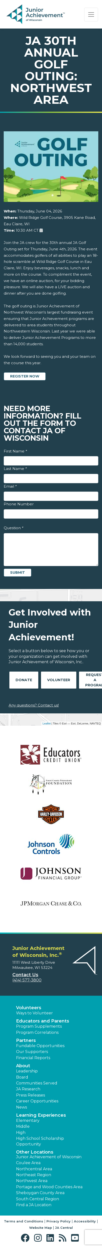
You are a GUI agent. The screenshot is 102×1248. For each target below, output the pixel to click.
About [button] (23, 1066)
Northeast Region (33, 1175)
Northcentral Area (34, 1169)
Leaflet (46, 723)
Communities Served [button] (36, 1083)
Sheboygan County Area (40, 1192)
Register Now (24, 376)
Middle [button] (23, 1126)
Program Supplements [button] (39, 1026)
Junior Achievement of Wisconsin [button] (49, 1157)
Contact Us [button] (25, 975)
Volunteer (58, 680)
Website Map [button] (40, 1228)
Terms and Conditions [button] (23, 1221)
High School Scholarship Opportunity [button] (40, 1141)
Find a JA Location (33, 1205)
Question (13, 528)
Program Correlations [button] (37, 1032)
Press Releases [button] (30, 1095)
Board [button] (22, 1077)
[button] (26, 1238)
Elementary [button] (28, 1120)
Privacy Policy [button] (58, 1221)
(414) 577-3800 (26, 980)
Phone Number (19, 504)
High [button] (20, 1132)
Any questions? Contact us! (34, 705)
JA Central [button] (64, 1228)
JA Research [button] (28, 1089)
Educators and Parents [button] (42, 1021)
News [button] (21, 1107)
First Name (15, 451)
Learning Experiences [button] (41, 1115)
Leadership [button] (27, 1071)
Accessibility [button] (85, 1221)
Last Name (15, 468)
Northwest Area (31, 1180)
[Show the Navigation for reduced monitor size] (91, 14)
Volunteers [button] (28, 1008)
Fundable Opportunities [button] (40, 1045)
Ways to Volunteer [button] (34, 1013)
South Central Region (37, 1199)
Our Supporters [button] (32, 1051)
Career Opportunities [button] (37, 1101)
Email (10, 486)
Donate (24, 680)
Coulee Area (28, 1162)
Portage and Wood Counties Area (49, 1187)
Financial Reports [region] (33, 1057)
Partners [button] (26, 1040)
